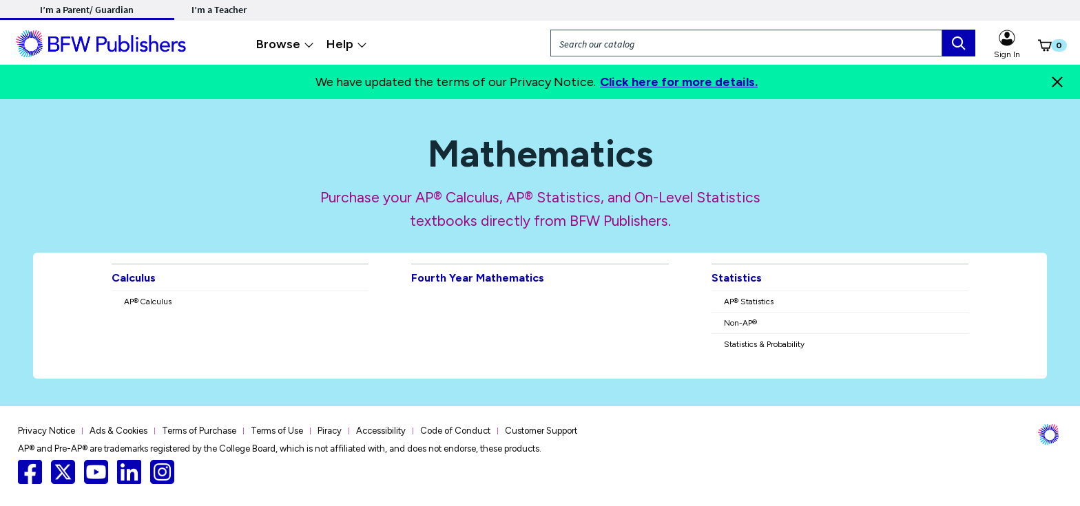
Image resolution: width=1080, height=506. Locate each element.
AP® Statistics (748, 301)
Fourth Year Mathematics (477, 277)
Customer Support (541, 430)
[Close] (1057, 82)
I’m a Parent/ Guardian (87, 9)
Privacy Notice (46, 430)
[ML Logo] (103, 42)
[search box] (958, 43)
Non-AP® (740, 323)
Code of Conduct (455, 430)
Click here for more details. (679, 81)
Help (346, 44)
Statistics (737, 277)
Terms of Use (277, 430)
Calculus (134, 277)
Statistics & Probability (764, 344)
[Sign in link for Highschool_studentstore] (1007, 36)
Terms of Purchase (199, 430)
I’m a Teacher (219, 9)
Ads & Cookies (118, 430)
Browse (285, 44)
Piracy (330, 430)
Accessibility (381, 430)
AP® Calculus (148, 301)
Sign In (1007, 54)
